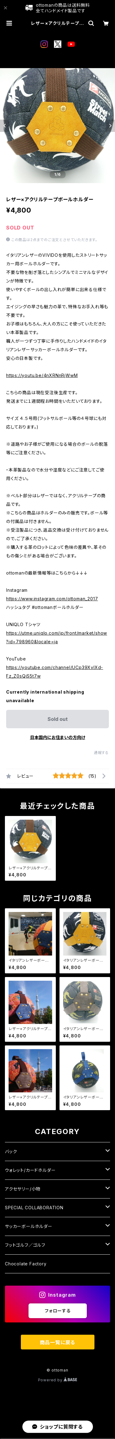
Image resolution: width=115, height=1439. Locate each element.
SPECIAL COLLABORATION (34, 1207)
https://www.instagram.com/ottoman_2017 (52, 598)
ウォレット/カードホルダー (30, 1170)
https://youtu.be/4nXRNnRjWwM (42, 375)
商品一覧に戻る (57, 1342)
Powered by (57, 1380)
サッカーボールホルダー (28, 1226)
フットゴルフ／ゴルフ (25, 1245)
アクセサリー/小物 (22, 1188)
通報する (101, 752)
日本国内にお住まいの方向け (57, 737)
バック (11, 1151)
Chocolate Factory (26, 1263)
